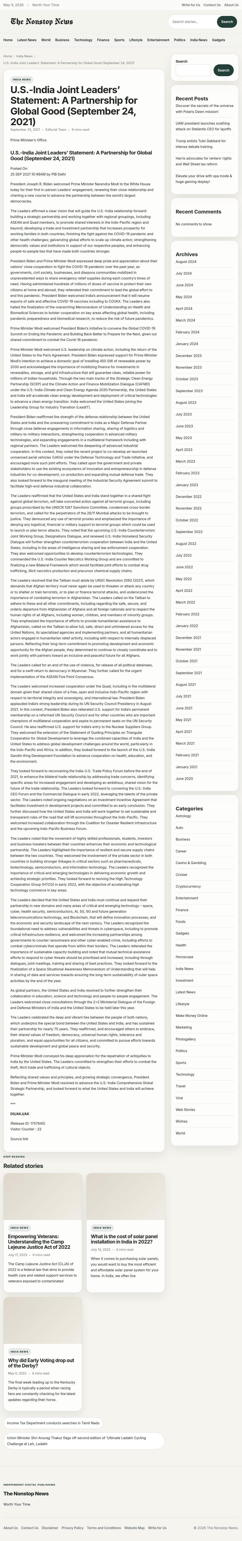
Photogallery (186, 1039)
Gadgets (218, 40)
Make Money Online (191, 1015)
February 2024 (187, 332)
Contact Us (212, 5)
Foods (180, 921)
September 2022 (189, 532)
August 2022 (186, 544)
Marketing (184, 1027)
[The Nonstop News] (82, 22)
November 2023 (189, 367)
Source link (19, 1139)
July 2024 (184, 273)
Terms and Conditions (104, 1528)
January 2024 (187, 344)
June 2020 (184, 778)
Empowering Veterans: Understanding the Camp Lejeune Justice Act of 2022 (39, 1242)
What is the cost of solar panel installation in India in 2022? (124, 1239)
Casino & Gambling (191, 863)
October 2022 (187, 520)
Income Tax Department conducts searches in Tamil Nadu (53, 1423)
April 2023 (184, 450)
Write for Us (191, 5)
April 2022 (184, 590)
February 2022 (187, 614)
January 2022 (187, 626)
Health (181, 945)
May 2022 (184, 579)
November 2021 (188, 649)
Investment (184, 980)
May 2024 (184, 297)
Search (227, 22)
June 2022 (184, 567)
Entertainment (158, 40)
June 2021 (184, 708)
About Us (231, 5)
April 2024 (184, 308)
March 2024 (185, 320)
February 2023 (187, 473)
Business (62, 40)
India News (198, 40)
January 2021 (186, 767)
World (45, 40)
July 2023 (184, 414)
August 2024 (186, 262)
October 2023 (187, 379)
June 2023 (184, 426)
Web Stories (185, 1109)
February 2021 (187, 755)
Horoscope (184, 957)
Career (181, 851)
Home (8, 40)
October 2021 (186, 661)
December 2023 (189, 356)
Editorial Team (55, 130)
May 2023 (184, 438)
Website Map (134, 1528)
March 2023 (185, 461)
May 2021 (183, 720)
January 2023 (187, 485)
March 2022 (185, 602)
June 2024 (184, 285)
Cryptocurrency (188, 886)
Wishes (181, 1121)
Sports (119, 40)
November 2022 (188, 508)
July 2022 (184, 555)
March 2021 (185, 743)
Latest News (26, 40)
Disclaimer (50, 1528)
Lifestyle (136, 40)
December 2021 (188, 638)
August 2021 (186, 684)
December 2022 (188, 496)
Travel (180, 1086)
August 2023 (186, 402)
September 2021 (189, 673)
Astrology (183, 816)
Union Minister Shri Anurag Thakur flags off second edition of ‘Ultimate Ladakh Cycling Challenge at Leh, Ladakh (76, 1441)
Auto (179, 827)
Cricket (181, 875)
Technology (83, 40)
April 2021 (184, 732)
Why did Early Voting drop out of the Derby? (41, 1363)
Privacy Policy (73, 1528)
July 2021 (183, 696)
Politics (179, 40)
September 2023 (189, 391)
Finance (103, 40)
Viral (179, 1098)
